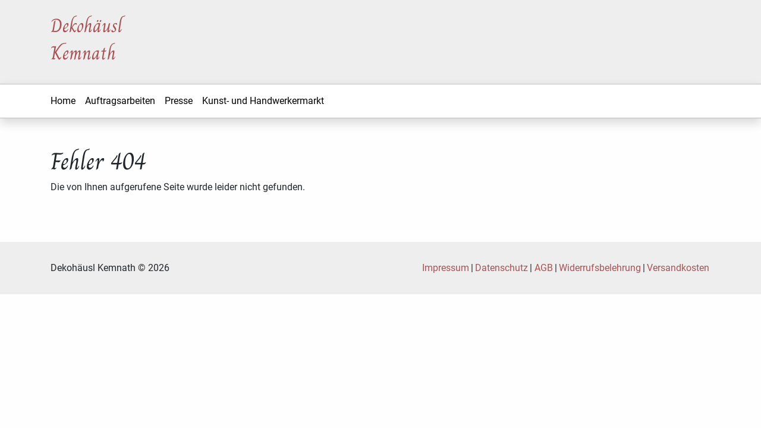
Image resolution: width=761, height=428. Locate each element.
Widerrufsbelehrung (600, 267)
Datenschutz (501, 267)
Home (63, 100)
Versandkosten (678, 267)
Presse (179, 100)
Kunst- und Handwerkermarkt (263, 100)
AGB (543, 267)
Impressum (445, 267)
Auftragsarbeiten (120, 100)
